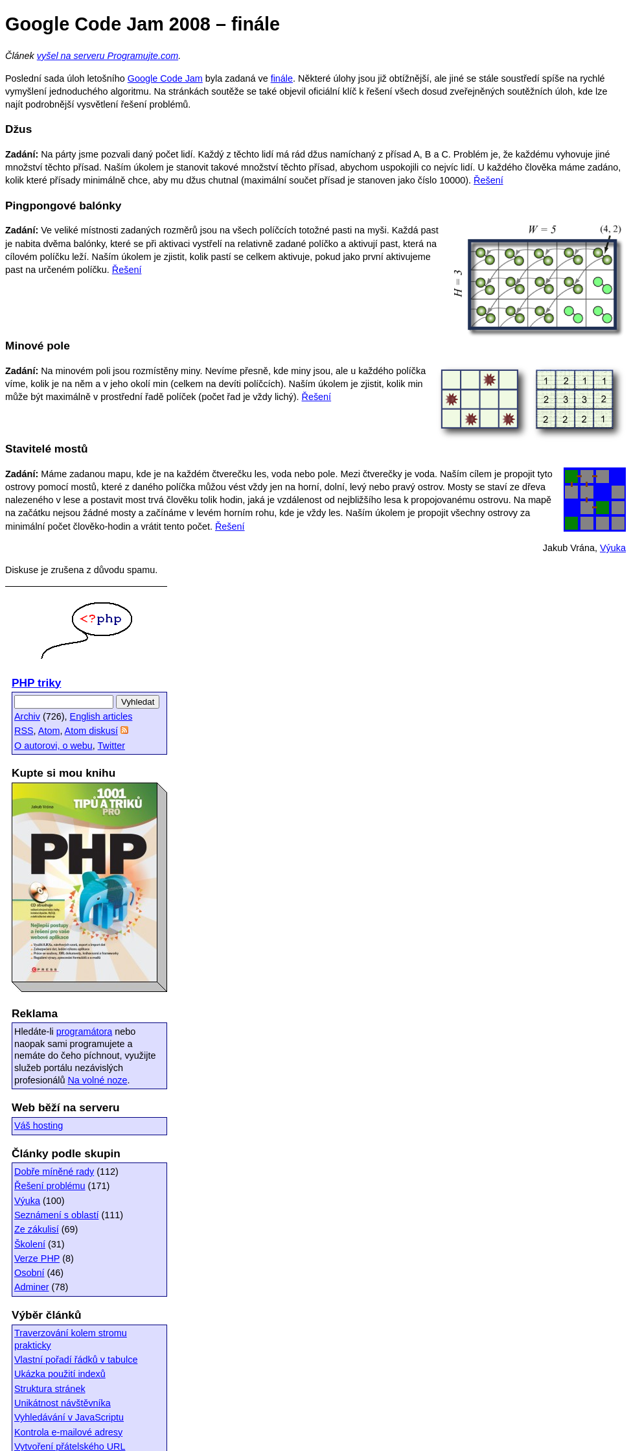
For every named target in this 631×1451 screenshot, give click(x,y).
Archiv (27, 716)
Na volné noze (97, 1080)
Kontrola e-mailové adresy (68, 1432)
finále (282, 78)
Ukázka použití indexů (60, 1374)
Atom (49, 731)
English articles (101, 716)
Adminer (31, 1287)
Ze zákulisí (36, 1229)
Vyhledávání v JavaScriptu (69, 1417)
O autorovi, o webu (53, 745)
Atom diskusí (91, 731)
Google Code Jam (165, 78)
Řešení (488, 180)
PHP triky (36, 682)
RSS (24, 731)
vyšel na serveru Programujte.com (107, 56)
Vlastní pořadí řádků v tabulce (75, 1359)
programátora (84, 1031)
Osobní (29, 1273)
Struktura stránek (50, 1389)
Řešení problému (50, 1186)
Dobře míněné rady (54, 1171)
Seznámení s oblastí (56, 1215)
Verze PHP (37, 1258)
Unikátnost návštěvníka (62, 1403)
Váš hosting (38, 1125)
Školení (29, 1244)
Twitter (111, 745)
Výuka (613, 548)
